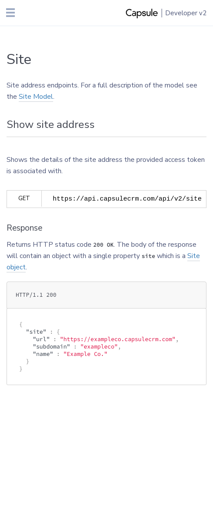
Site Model (36, 96)
